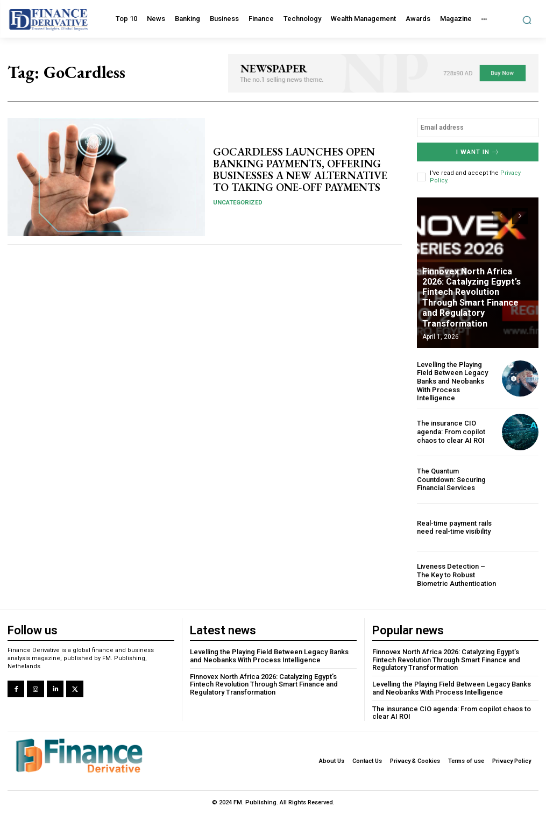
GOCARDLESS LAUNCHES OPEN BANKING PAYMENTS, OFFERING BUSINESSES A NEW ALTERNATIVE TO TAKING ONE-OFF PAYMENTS (300, 169)
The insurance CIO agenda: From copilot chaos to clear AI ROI (451, 431)
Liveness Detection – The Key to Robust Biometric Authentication (456, 574)
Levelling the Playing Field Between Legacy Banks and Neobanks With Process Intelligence (452, 380)
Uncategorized (237, 202)
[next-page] (520, 216)
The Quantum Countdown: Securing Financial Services (451, 478)
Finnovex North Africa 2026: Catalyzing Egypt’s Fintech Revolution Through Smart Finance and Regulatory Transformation (478, 303)
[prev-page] (500, 216)
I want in (478, 152)
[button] (526, 19)
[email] (477, 127)
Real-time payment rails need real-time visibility (454, 527)
